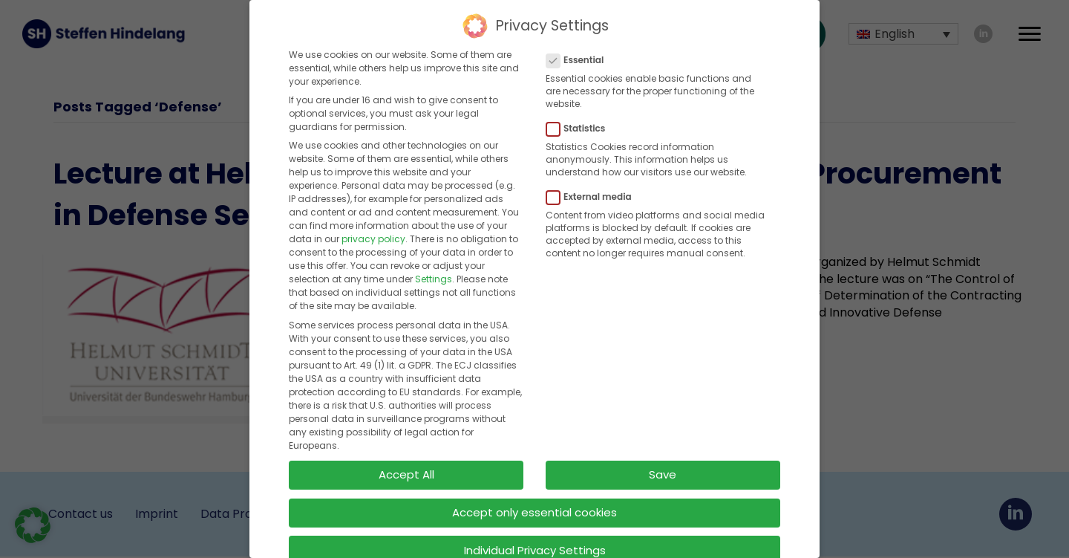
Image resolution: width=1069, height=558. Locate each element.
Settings (433, 278)
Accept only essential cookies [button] (534, 511)
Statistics (580, 127)
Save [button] (662, 473)
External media (593, 196)
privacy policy (373, 238)
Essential (579, 59)
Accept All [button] (406, 473)
